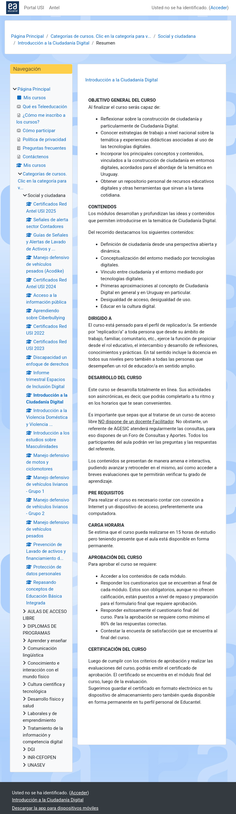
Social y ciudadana (177, 36)
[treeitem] (41, 427)
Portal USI (34, 7)
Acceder (218, 7)
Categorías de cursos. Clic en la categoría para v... (101, 36)
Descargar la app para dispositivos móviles (55, 808)
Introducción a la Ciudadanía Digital (53, 43)
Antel (54, 7)
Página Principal (27, 36)
